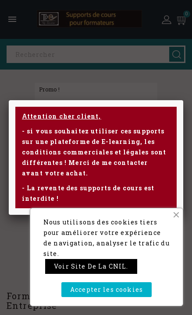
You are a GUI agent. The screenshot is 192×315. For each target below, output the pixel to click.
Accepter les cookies (106, 289)
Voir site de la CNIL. (91, 266)
